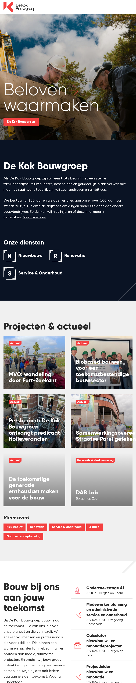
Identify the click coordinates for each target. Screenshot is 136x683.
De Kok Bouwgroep (21, 121)
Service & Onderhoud (67, 527)
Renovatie (37, 527)
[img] (34, 362)
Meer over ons (34, 217)
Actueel (94, 527)
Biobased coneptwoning (23, 536)
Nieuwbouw (14, 527)
